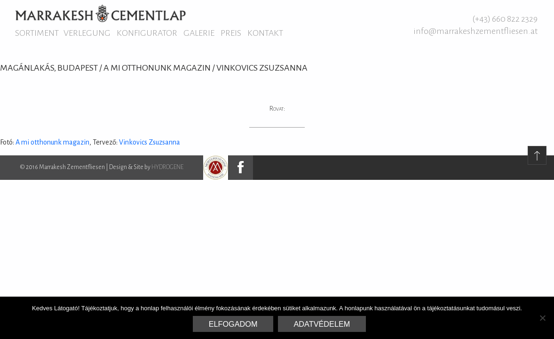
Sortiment (37, 33)
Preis (231, 33)
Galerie (198, 33)
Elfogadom (233, 324)
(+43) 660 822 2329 (505, 19)
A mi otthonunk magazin (52, 142)
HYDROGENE (167, 167)
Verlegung (87, 33)
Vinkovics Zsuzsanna (149, 142)
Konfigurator (147, 33)
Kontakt (265, 33)
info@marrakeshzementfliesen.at (475, 31)
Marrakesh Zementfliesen (100, 13)
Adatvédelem (322, 324)
